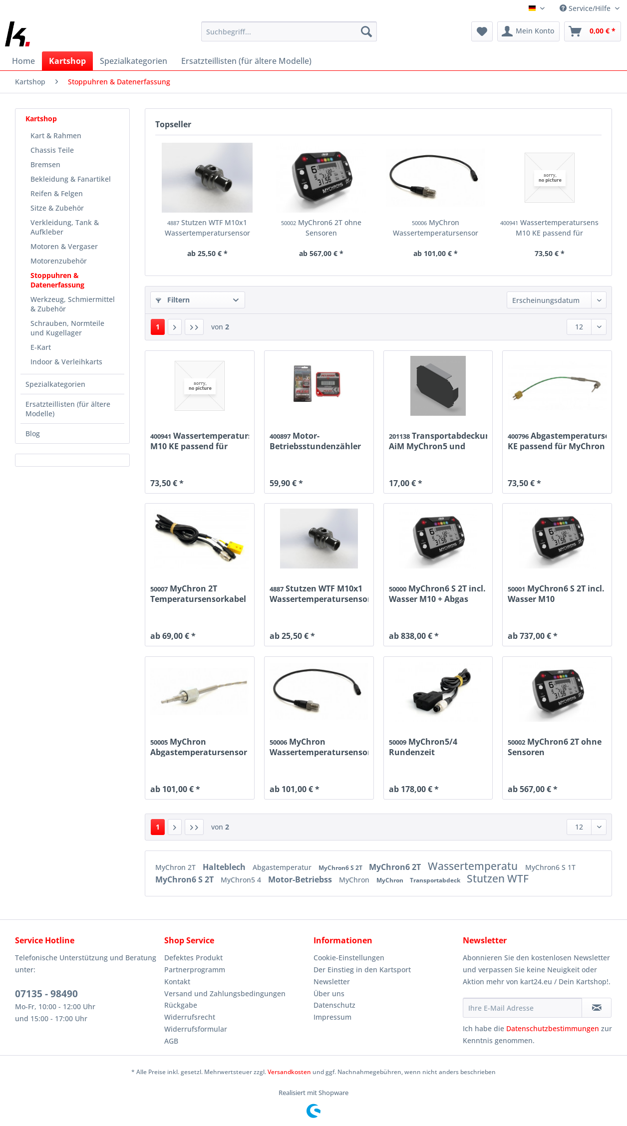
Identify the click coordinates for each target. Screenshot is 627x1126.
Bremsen (45, 164)
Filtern (173, 299)
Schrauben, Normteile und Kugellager (67, 327)
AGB (171, 1041)
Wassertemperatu (474, 866)
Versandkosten (289, 1072)
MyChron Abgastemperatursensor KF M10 (198, 747)
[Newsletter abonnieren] (597, 1008)
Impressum (332, 1017)
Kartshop (41, 118)
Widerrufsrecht (189, 1017)
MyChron (355, 879)
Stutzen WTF (498, 878)
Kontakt (177, 981)
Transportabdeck (436, 880)
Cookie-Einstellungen (349, 957)
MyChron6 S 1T (550, 867)
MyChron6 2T (396, 866)
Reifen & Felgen (56, 193)
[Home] (23, 60)
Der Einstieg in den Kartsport (362, 969)
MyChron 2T (176, 867)
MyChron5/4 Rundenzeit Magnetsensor (423, 747)
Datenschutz (334, 1005)
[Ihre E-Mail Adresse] (522, 1008)
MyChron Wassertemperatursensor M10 (435, 228)
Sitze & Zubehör (57, 208)
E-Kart (40, 347)
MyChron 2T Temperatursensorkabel (198, 593)
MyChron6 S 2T (341, 867)
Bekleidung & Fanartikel (70, 179)
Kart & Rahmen (55, 135)
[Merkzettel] (482, 31)
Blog (32, 433)
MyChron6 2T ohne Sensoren (321, 228)
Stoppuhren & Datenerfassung (57, 280)
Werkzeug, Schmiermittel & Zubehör (72, 303)
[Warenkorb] (592, 31)
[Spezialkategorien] (133, 60)
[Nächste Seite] (175, 327)
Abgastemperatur (283, 867)
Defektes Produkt (193, 957)
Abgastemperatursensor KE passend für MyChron (557, 441)
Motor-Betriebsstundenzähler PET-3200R (315, 441)
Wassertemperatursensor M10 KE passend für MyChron (550, 228)
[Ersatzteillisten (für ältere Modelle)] (246, 60)
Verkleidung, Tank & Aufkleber (64, 227)
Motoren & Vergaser (64, 246)
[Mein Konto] (528, 31)
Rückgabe (180, 1005)
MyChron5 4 (242, 879)
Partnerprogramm (194, 969)
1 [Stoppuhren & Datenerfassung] (158, 326)
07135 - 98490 (46, 993)
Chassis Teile (52, 150)
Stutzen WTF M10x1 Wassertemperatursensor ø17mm (207, 228)
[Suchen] (366, 31)
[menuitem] (289, 36)
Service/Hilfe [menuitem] (586, 8)
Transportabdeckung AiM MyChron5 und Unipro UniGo (438, 441)
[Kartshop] (67, 60)
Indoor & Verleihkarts (66, 361)
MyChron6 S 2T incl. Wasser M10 (556, 593)
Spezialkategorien (55, 384)
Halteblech (225, 866)
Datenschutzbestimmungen (552, 1028)
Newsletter (332, 981)
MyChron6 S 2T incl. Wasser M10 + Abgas (437, 593)
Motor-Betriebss (301, 879)
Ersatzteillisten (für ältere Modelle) (67, 408)
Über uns (329, 993)
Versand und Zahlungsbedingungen (225, 993)
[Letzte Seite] (194, 327)
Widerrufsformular (195, 1029)
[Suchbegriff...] (289, 31)
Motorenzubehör (58, 261)
